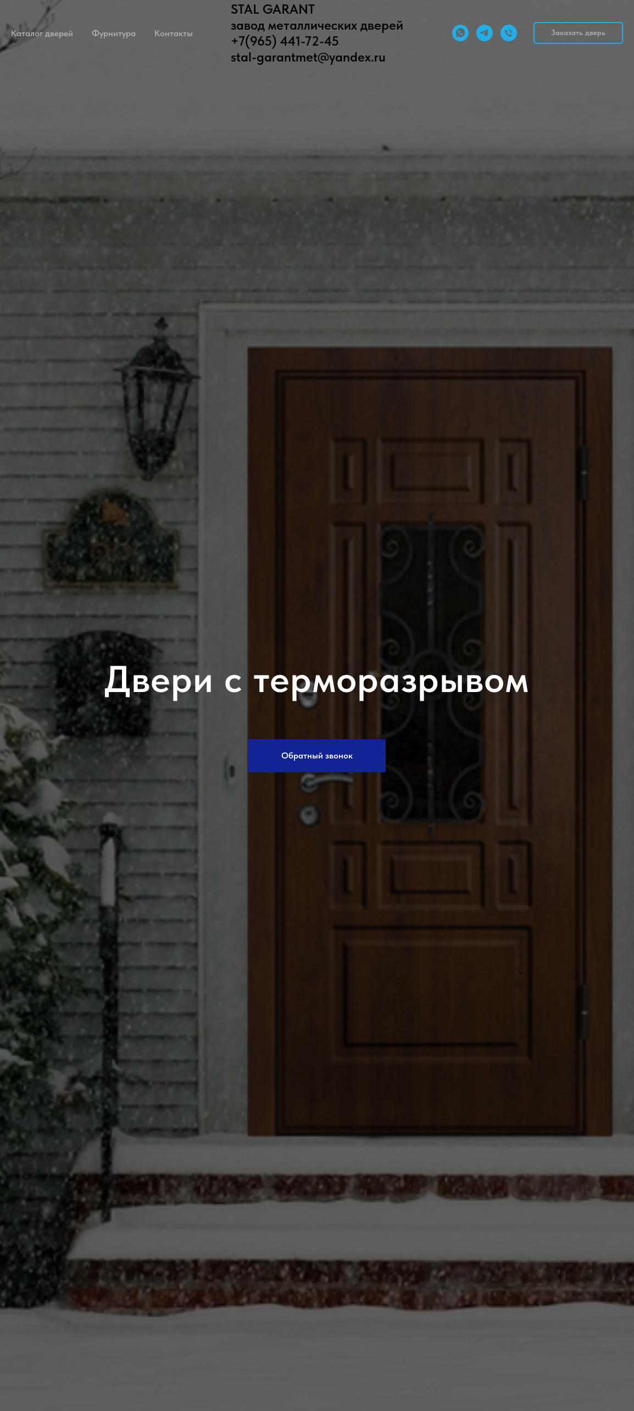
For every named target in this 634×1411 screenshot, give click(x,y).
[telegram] (484, 33)
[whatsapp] (460, 33)
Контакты (173, 33)
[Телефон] (508, 33)
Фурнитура (114, 33)
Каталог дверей (42, 33)
